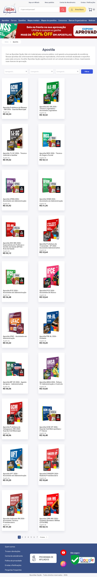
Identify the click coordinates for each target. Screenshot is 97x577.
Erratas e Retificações (13, 565)
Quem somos (10, 547)
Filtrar (87, 71)
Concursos (62, 20)
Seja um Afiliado (34, 2)
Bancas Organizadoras (78, 20)
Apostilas (5, 20)
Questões (22, 20)
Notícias (92, 20)
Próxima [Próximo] (43, 537)
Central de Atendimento (67, 2)
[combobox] (39, 9)
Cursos (14, 20)
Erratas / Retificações (88, 2)
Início (6, 42)
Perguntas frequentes (13, 570)
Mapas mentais (33, 20)
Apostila (15, 42)
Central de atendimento (14, 556)
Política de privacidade (13, 561)
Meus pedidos (49, 2)
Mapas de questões (49, 20)
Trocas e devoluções (12, 551)
